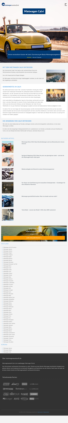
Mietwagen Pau (7, 318)
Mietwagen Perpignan (8, 319)
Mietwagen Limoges (8, 290)
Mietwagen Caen (7, 267)
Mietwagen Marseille (8, 293)
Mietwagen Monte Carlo (9, 297)
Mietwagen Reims (7, 327)
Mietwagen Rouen (7, 331)
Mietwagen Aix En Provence (9, 247)
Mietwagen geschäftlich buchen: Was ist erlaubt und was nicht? (39, 196)
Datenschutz (46, 412)
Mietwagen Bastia (7, 256)
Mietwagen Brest (7, 266)
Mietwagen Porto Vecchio (9, 323)
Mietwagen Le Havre (8, 284)
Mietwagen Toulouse (8, 338)
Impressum (40, 412)
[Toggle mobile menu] (66, 4)
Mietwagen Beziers (7, 258)
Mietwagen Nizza (7, 312)
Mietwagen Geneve (7, 279)
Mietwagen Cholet (7, 275)
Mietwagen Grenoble (8, 280)
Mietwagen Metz (7, 295)
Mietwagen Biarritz (7, 260)
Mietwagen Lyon (7, 292)
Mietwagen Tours (7, 340)
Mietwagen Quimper (8, 325)
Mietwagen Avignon (8, 254)
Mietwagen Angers (7, 253)
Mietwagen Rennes (7, 329)
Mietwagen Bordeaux (8, 262)
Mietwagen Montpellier (8, 299)
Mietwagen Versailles (8, 342)
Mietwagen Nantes (7, 305)
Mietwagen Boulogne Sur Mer (10, 264)
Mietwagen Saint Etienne (9, 332)
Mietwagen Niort (7, 310)
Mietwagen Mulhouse (8, 301)
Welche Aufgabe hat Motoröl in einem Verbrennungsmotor (38, 169)
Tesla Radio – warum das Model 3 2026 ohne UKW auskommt (39, 210)
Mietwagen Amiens (7, 251)
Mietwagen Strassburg (8, 336)
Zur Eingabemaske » (34, 238)
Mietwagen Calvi (7, 271)
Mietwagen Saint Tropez (9, 334)
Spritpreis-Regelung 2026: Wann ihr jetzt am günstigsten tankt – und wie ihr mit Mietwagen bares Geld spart (43, 156)
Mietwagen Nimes (7, 308)
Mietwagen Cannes (7, 273)
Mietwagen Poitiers (7, 321)
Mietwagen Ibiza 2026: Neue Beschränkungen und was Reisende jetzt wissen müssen (43, 142)
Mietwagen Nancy (7, 303)
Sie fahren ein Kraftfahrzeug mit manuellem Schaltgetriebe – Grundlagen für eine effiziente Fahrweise (43, 183)
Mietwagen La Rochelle (8, 282)
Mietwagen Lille (7, 288)
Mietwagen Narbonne (8, 306)
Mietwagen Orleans (7, 314)
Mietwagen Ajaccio (7, 249)
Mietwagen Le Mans (8, 286)
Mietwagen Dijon (7, 277)
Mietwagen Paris (7, 316)
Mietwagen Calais (7, 269)
